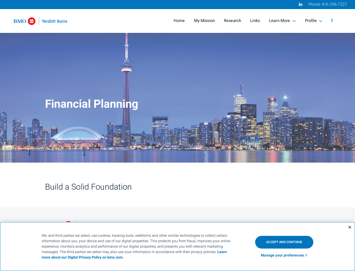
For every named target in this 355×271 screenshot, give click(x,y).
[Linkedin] (300, 4)
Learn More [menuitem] (282, 21)
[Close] (349, 227)
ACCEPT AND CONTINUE (284, 242)
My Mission (204, 21)
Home (179, 21)
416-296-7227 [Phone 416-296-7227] (334, 4)
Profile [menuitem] (313, 21)
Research (232, 21)
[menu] (332, 21)
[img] (177, 81)
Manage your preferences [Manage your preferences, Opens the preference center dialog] (282, 255)
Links (255, 21)
